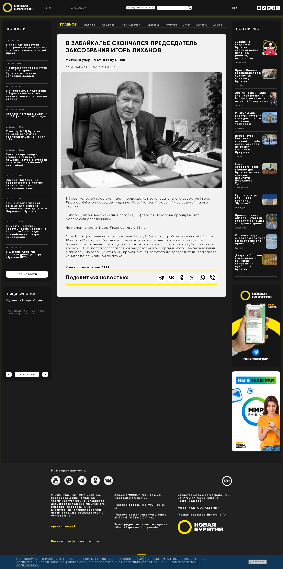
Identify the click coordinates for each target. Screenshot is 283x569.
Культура (171, 24)
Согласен (257, 562)
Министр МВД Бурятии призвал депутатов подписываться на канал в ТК (25, 135)
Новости (16, 29)
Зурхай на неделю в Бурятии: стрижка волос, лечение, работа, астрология (247, 50)
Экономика (241, 188)
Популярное (249, 29)
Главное (68, 24)
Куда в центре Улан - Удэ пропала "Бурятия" (246, 199)
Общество (108, 24)
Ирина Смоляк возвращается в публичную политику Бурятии (248, 75)
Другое (217, 24)
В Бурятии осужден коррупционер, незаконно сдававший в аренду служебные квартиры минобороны (26, 231)
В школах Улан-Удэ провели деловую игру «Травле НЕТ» (24, 254)
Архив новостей (63, 526)
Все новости (27, 274)
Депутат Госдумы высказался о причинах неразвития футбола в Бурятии (248, 262)
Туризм (239, 248)
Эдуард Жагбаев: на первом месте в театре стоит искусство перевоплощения (24, 184)
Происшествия (131, 24)
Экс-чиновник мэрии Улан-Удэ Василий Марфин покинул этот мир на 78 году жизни (252, 97)
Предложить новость (140, 7)
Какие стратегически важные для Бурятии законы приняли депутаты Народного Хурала (26, 207)
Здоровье (154, 24)
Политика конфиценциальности (75, 541)
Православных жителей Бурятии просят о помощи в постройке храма (250, 219)
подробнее (27, 374)
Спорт (187, 24)
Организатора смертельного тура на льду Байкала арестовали (250, 239)
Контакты (201, 24)
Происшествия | (75, 66)
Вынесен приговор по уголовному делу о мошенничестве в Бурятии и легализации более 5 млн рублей (26, 160)
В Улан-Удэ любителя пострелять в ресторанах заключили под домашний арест (26, 49)
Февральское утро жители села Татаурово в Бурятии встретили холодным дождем (27, 72)
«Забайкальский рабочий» (152, 202)
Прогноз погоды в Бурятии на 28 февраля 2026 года (26, 115)
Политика (90, 24)
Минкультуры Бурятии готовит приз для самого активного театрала (248, 118)
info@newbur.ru (152, 527)
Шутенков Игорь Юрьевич (26, 300)
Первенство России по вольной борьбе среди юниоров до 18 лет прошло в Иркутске (247, 144)
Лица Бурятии (21, 294)
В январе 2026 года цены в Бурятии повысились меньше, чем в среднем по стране (26, 95)
